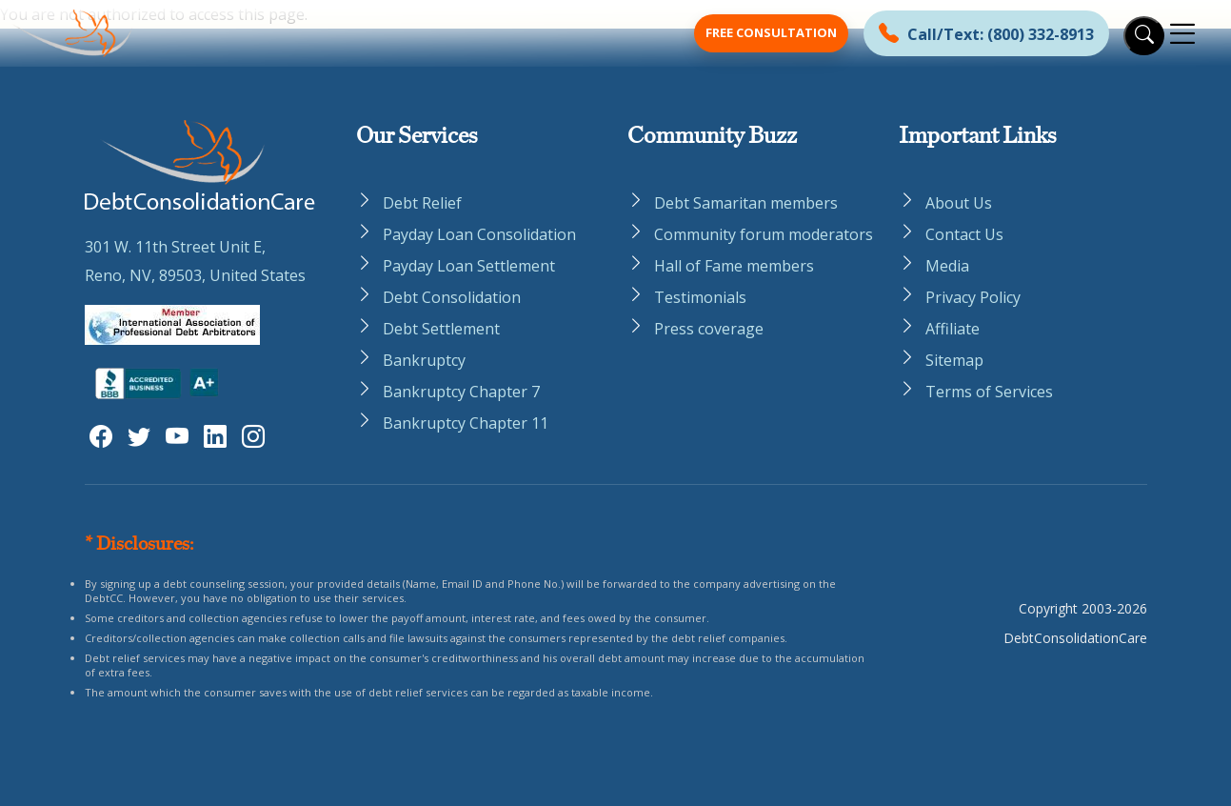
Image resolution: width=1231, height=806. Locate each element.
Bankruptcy (424, 360)
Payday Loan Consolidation (479, 234)
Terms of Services (989, 391)
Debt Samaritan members (746, 202)
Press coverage (709, 328)
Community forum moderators (763, 234)
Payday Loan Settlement (469, 265)
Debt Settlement (441, 328)
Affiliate (952, 328)
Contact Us (964, 234)
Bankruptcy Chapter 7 (461, 391)
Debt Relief (422, 202)
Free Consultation (771, 32)
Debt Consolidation (452, 297)
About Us (958, 202)
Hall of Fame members (734, 265)
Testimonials (700, 297)
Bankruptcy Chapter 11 (465, 423)
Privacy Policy (973, 297)
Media (947, 265)
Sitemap (954, 360)
